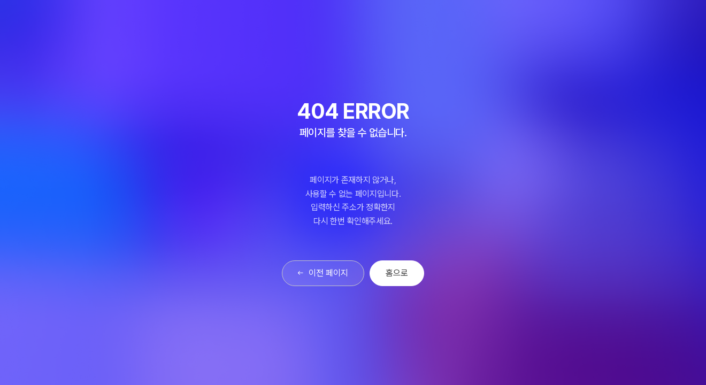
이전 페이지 (323, 272)
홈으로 (397, 273)
